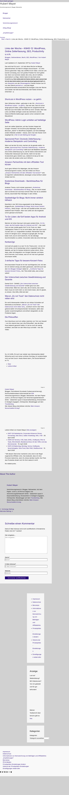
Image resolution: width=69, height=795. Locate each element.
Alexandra (11, 83)
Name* (7, 557)
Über (9, 364)
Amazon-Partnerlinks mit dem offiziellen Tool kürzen (22, 173)
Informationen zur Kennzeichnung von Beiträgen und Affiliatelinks (37, 617)
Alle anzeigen (31, 430)
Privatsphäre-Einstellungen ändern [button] (14, 764)
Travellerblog (9, 404)
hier (31, 718)
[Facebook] (4, 772)
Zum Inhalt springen (6, 1)
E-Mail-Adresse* (10, 564)
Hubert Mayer (8, 3)
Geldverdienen (16, 57)
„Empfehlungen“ (8, 758)
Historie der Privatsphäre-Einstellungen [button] (16, 766)
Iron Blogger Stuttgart (15, 269)
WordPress (33, 57)
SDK (32, 393)
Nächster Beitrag (6, 511)
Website (7, 571)
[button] (2, 37)
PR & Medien (7, 762)
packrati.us (19, 85)
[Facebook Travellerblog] (11, 772)
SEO (27, 57)
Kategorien (33, 735)
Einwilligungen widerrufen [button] (11, 768)
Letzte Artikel (12, 366)
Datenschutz (37, 602)
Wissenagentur (25, 83)
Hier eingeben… (10, 535)
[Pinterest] (7, 772)
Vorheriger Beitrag (7, 509)
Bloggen (7, 57)
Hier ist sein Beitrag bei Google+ (25, 135)
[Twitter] (2, 772)
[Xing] (9, 772)
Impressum (36, 599)
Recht (23, 57)
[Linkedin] (0, 772)
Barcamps (36, 605)
